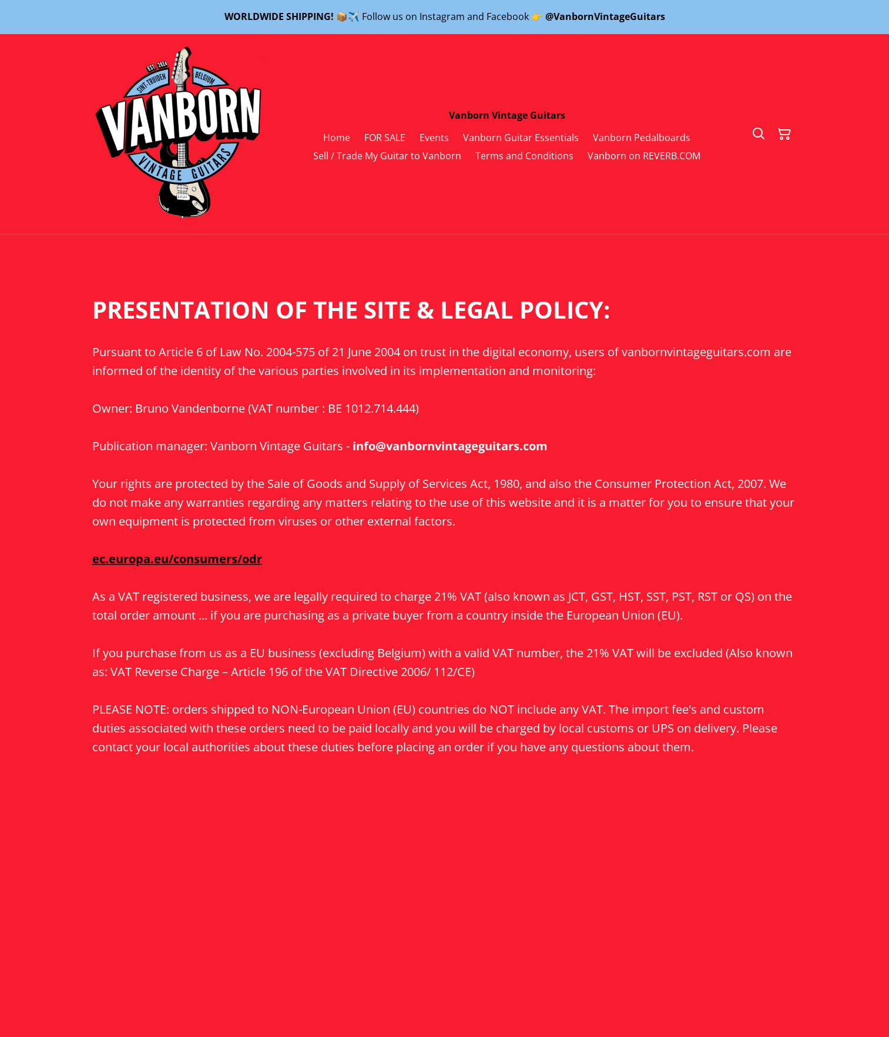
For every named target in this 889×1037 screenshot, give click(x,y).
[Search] (758, 134)
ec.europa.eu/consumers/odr (177, 559)
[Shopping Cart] (784, 134)
